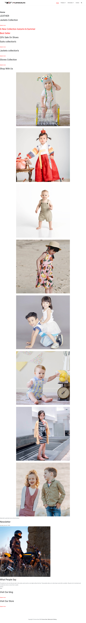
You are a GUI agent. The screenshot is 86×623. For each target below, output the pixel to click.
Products (63, 2)
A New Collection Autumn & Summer (17, 29)
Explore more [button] (3, 25)
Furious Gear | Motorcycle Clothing (49, 619)
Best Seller (5, 33)
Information (70, 2)
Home (57, 2)
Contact (77, 2)
